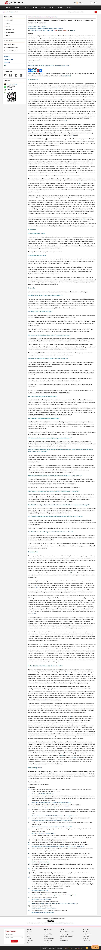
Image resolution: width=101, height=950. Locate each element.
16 (34, 613)
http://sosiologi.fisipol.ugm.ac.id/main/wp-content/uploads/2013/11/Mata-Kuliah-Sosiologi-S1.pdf (54, 903)
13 (36, 587)
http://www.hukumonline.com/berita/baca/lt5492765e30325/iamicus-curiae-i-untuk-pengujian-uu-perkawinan (57, 846)
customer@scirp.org (12, 84)
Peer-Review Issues (49, 938)
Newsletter (7, 56)
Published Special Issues (11, 47)
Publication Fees (10, 32)
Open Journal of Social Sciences (36, 17)
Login (93, 2)
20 (73, 725)
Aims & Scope (9, 20)
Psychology (41, 65)
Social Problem (66, 65)
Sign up (44, 948)
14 (76, 602)
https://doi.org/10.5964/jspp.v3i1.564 (40, 862)
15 (32, 613)
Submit (69, 7)
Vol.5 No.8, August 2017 (51, 17)
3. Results (31, 288)
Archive (8, 26)
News (43, 7)
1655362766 (10, 89)
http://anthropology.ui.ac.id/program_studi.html (42, 912)
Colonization (31, 65)
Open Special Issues (9, 44)
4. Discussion (33, 552)
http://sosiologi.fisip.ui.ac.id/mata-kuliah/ (41, 899)
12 (70, 572)
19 (70, 716)
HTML (48, 30)
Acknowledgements (35, 768)
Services (60, 7)
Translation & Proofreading (66, 936)
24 (72, 757)
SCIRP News (68, 948)
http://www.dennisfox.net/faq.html (39, 890)
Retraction (85, 938)
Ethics (45, 931)
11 (84, 219)
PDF (44, 30)
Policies (86, 929)
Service (62, 929)
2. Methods (32, 229)
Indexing (8, 35)
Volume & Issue (64, 940)
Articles (16, 7)
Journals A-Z (30, 931)
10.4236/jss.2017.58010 (36, 30)
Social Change (58, 65)
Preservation (86, 936)
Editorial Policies (48, 934)
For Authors (46, 936)
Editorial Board (10, 29)
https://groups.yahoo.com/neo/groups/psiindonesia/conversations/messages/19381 (51, 820)
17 (42, 644)
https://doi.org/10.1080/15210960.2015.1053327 (43, 833)
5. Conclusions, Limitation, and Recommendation (45, 666)
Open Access (86, 931)
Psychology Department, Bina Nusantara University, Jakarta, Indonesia (45, 28)
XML (52, 30)
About (51, 7)
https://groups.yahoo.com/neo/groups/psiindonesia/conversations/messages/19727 (51, 826)
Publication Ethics (87, 934)
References (31, 787)
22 (61, 755)
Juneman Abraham (32, 26)
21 (57, 746)
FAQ (5, 65)
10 (79, 183)
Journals (26, 7)
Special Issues (47, 942)
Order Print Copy (8, 59)
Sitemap (29, 938)
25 (75, 757)
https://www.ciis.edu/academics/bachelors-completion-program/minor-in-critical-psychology (53, 895)
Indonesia (47, 65)
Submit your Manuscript (55, 948)
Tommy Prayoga (42, 26)
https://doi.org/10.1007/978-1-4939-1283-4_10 (42, 793)
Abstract (30, 33)
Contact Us (7, 62)
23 (63, 755)
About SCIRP (48, 929)
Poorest (52, 65)
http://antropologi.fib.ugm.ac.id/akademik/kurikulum (43, 908)
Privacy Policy (86, 940)
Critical (36, 65)
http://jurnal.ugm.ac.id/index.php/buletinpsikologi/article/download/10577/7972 (50, 807)
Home (8, 7)
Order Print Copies (64, 934)
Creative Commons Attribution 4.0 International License (62, 923)
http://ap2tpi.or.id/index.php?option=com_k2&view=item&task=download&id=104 (51, 802)
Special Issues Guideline (10, 50)
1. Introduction (33, 80)
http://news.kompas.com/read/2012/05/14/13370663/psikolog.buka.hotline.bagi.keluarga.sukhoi (54, 815)
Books (35, 7)
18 (45, 700)
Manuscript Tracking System (67, 931)
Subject (29, 934)
